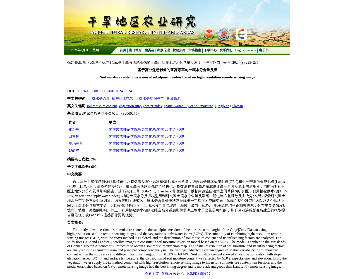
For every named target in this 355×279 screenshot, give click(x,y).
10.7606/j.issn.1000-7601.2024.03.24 (105, 91)
